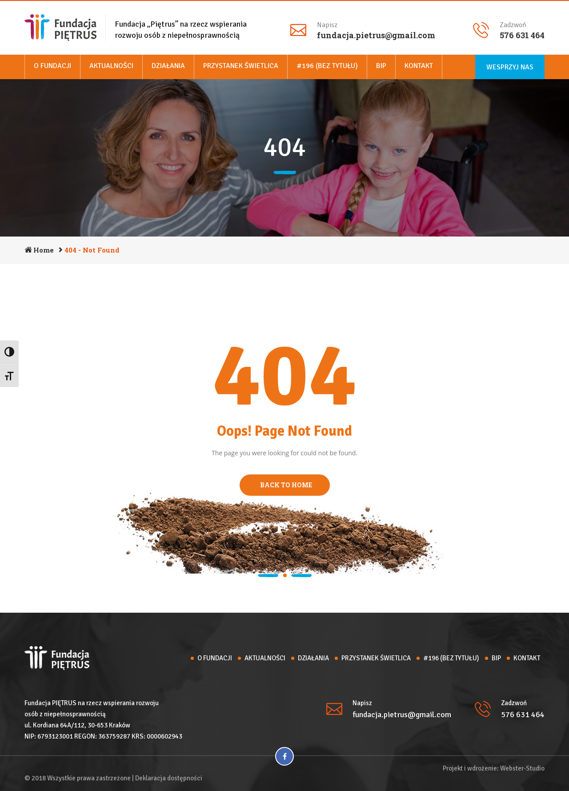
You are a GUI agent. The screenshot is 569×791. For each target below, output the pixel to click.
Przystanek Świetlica (240, 65)
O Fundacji (52, 65)
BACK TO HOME (284, 485)
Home (43, 249)
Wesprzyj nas (509, 67)
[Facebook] (284, 756)
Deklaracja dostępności (168, 778)
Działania (168, 65)
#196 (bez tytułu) (327, 65)
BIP (381, 65)
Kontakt (419, 65)
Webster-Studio (522, 768)
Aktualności (111, 65)
